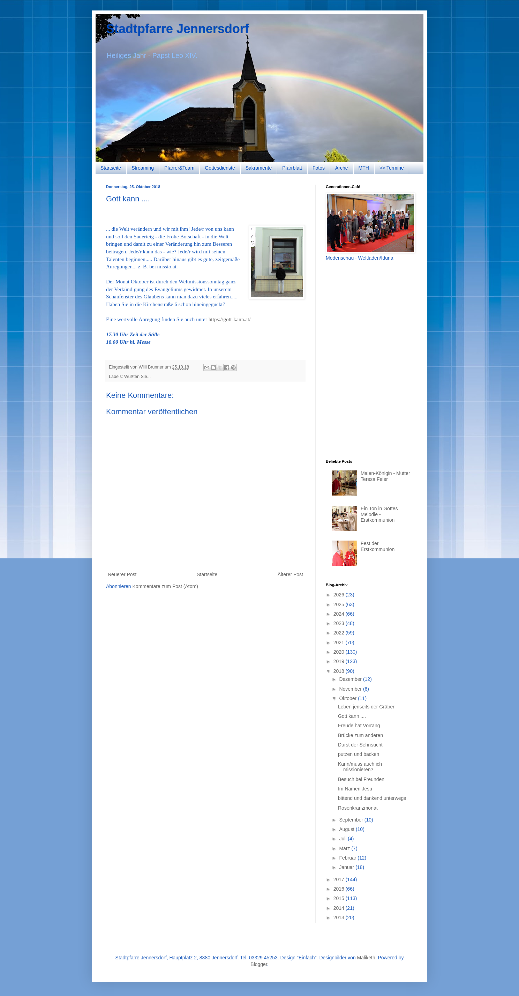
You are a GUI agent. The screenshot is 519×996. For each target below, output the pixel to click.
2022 (339, 632)
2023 (339, 623)
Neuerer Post (122, 574)
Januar (347, 867)
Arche (341, 168)
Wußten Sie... (137, 376)
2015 (339, 898)
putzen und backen (358, 754)
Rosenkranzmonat (358, 808)
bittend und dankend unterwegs (372, 798)
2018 (339, 671)
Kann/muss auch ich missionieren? (360, 767)
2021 (339, 642)
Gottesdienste (220, 168)
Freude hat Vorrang (359, 725)
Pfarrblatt (292, 168)
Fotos (319, 168)
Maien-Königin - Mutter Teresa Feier (385, 476)
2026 (339, 594)
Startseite (110, 168)
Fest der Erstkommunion (377, 546)
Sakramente (259, 168)
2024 (339, 614)
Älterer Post (290, 574)
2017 (339, 879)
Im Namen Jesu (355, 788)
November (351, 689)
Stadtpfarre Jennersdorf (177, 29)
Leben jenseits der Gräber (366, 706)
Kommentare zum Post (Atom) (165, 586)
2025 (339, 604)
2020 (339, 652)
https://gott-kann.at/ (230, 319)
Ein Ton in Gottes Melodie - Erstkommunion (379, 514)
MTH (364, 168)
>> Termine (391, 168)
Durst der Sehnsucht (360, 745)
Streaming (142, 168)
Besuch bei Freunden (361, 779)
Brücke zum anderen (360, 735)
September (351, 820)
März (345, 848)
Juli (343, 838)
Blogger (258, 964)
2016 (339, 889)
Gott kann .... (352, 716)
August (347, 829)
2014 (339, 908)
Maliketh (366, 957)
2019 (339, 661)
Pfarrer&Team (179, 168)
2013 (339, 917)
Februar (348, 858)
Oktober (348, 698)
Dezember (351, 679)
